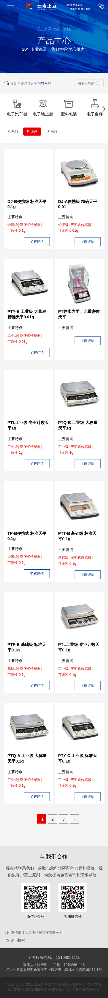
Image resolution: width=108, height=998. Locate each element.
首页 (13, 83)
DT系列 (52, 131)
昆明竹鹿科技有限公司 (45, 933)
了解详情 (37, 241)
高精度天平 (29, 83)
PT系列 (45, 83)
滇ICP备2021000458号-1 (27, 990)
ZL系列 (13, 131)
